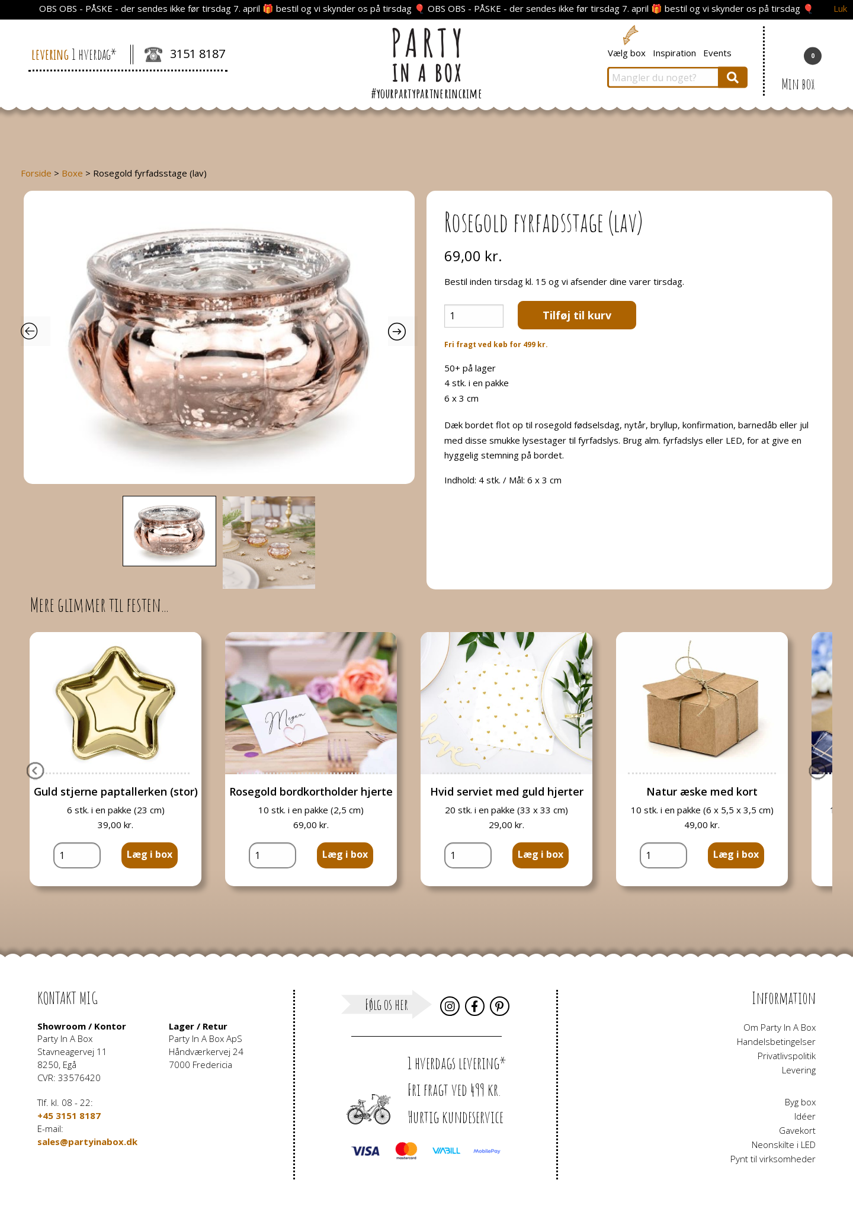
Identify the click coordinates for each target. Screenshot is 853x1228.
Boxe (72, 173)
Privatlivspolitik (787, 1056)
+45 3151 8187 (69, 1115)
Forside (36, 173)
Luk (840, 8)
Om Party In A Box (779, 1027)
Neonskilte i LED (784, 1144)
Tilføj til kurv (577, 315)
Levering (799, 1070)
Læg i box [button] (149, 854)
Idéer (805, 1116)
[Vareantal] (474, 316)
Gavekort (797, 1130)
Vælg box (627, 52)
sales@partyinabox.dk (87, 1141)
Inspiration (674, 52)
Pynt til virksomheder (773, 1159)
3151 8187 (185, 55)
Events (717, 52)
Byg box (800, 1102)
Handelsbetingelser (776, 1041)
